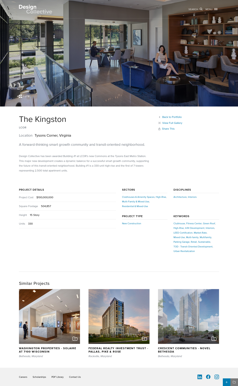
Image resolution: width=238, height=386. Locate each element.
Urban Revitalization (184, 251)
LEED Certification (183, 232)
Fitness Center (194, 223)
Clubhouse (179, 223)
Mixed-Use (179, 237)
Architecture (180, 197)
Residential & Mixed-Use (135, 206)
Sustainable (204, 241)
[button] (211, 9)
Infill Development (194, 228)
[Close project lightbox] (170, 123)
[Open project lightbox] (93, 96)
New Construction (131, 223)
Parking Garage (181, 241)
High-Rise (161, 197)
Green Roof (209, 223)
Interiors (192, 197)
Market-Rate (200, 232)
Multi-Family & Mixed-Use (135, 201)
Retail (194, 241)
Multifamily (205, 237)
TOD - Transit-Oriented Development (192, 246)
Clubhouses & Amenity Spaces (138, 197)
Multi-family (192, 237)
